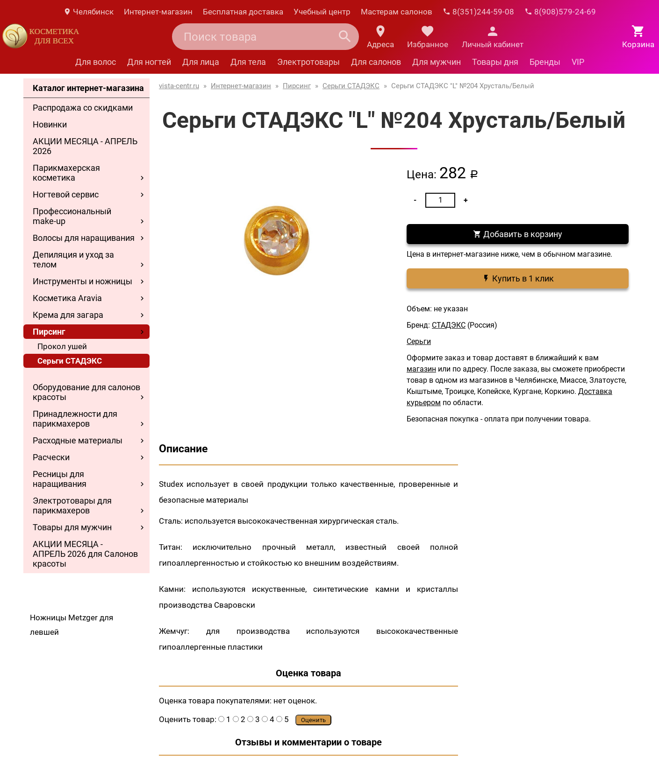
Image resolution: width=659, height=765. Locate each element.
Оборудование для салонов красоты (86, 392)
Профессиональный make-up (72, 216)
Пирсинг (49, 332)
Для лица (200, 62)
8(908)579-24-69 (560, 11)
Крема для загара (68, 315)
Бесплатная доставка (243, 11)
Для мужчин (436, 62)
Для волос (95, 62)
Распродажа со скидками (83, 107)
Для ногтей (149, 62)
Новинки (50, 124)
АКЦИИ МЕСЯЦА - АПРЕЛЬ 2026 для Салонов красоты (85, 553)
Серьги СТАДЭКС (69, 360)
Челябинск (88, 11)
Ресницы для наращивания (59, 479)
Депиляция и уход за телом (73, 259)
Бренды (545, 62)
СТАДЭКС (449, 325)
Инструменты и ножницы (82, 281)
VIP (578, 62)
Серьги (419, 341)
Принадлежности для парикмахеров (75, 418)
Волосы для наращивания (84, 238)
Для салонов (376, 62)
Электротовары (308, 62)
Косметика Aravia (67, 298)
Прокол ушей (62, 346)
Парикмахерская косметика (66, 172)
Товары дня (495, 62)
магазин (421, 369)
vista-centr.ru (179, 86)
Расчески (51, 457)
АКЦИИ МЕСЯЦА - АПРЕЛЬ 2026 (85, 146)
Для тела (248, 62)
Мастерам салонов (396, 11)
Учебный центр (322, 11)
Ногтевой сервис (66, 194)
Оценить (313, 719)
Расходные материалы (77, 440)
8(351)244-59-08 (478, 11)
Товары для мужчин (72, 527)
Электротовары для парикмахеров (72, 505)
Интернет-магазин (158, 11)
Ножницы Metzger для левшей (71, 625)
